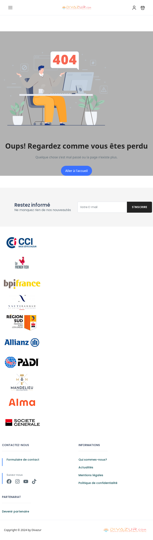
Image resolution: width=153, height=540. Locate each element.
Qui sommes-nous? (92, 460)
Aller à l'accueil (76, 171)
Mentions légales (90, 475)
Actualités (85, 467)
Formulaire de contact (23, 460)
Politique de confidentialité (97, 483)
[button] (142, 7)
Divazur (36, 530)
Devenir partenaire (15, 511)
